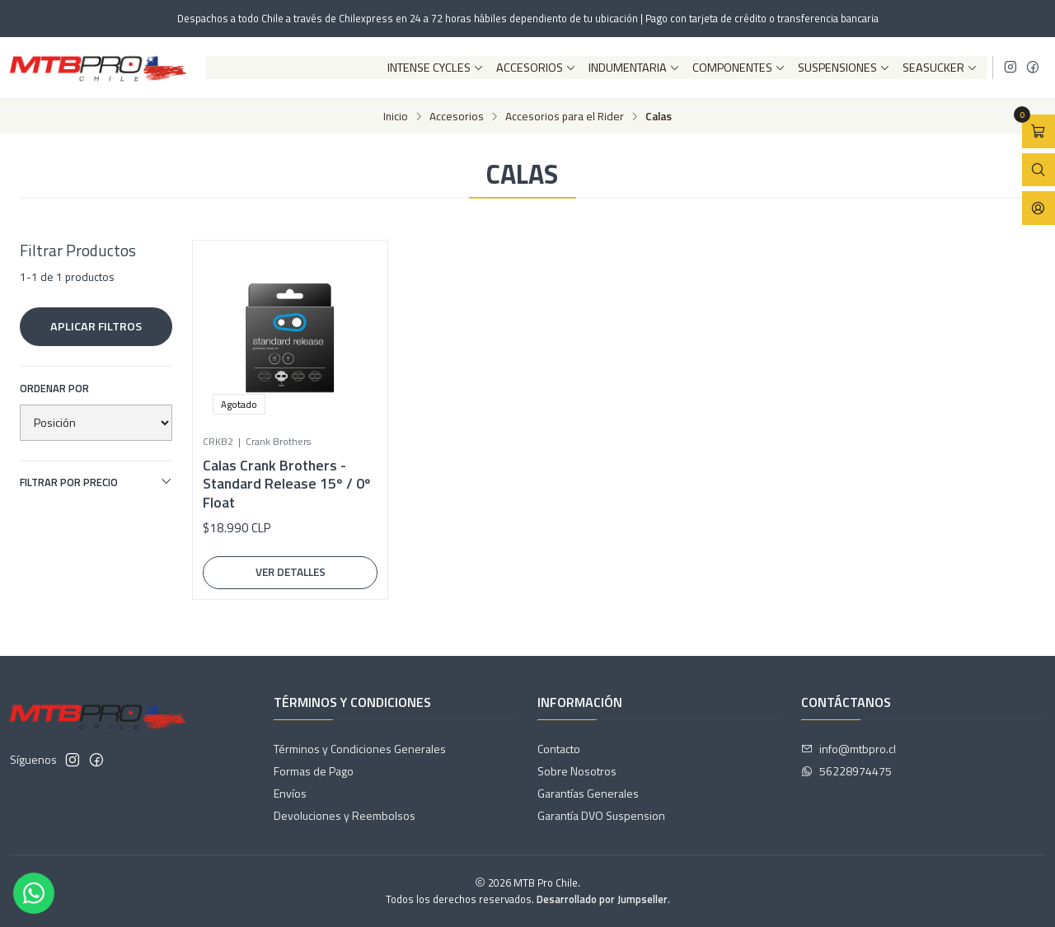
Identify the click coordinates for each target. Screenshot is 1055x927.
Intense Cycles (435, 68)
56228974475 (846, 771)
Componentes (738, 68)
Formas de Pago (314, 771)
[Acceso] (1038, 208)
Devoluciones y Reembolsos (344, 815)
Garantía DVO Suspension (601, 815)
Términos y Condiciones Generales (360, 748)
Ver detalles (291, 572)
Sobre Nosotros (577, 771)
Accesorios (536, 68)
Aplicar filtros (96, 326)
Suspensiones (844, 68)
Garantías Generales (588, 793)
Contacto (558, 748)
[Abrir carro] (1038, 131)
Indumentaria (634, 68)
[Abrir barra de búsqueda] (1038, 170)
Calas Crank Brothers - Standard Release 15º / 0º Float (287, 484)
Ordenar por (54, 388)
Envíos (290, 793)
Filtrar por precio (96, 482)
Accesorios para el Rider (564, 117)
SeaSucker (940, 68)
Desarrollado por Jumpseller (602, 899)
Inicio (395, 117)
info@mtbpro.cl (848, 748)
